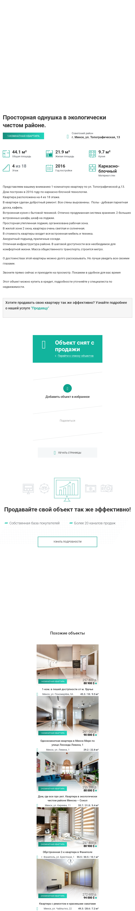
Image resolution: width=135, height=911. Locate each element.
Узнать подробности (67, 541)
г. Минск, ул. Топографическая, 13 (96, 137)
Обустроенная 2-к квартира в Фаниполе (67, 852)
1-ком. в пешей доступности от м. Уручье (67, 689)
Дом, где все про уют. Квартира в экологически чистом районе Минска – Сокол (67, 798)
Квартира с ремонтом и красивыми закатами (67, 903)
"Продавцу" (40, 308)
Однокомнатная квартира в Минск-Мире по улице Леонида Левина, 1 (67, 742)
